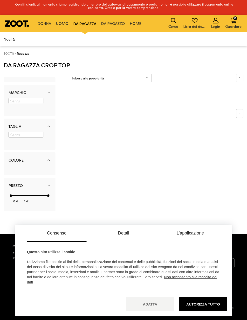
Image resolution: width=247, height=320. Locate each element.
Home (135, 23)
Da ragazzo (113, 23)
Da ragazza (84, 23)
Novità (9, 39)
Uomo (62, 23)
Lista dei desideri (195, 23)
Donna (44, 23)
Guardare (233, 22)
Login (215, 23)
